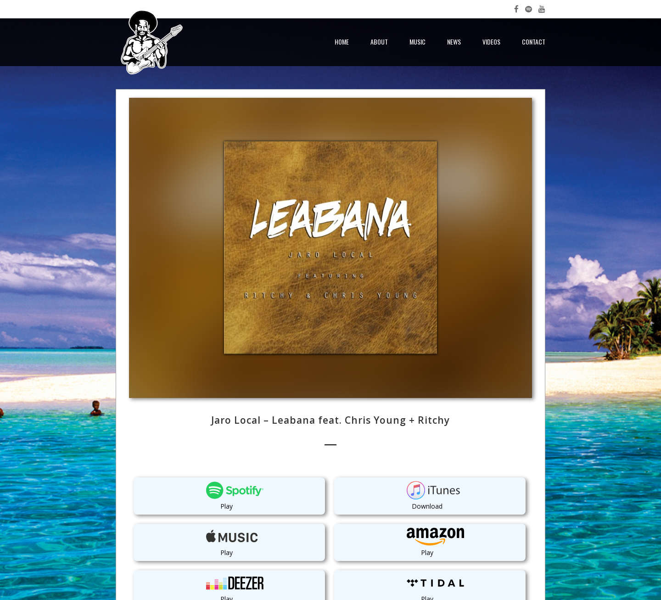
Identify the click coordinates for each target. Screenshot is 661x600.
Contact (533, 41)
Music (417, 41)
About (379, 41)
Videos (491, 41)
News (454, 41)
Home (342, 41)
